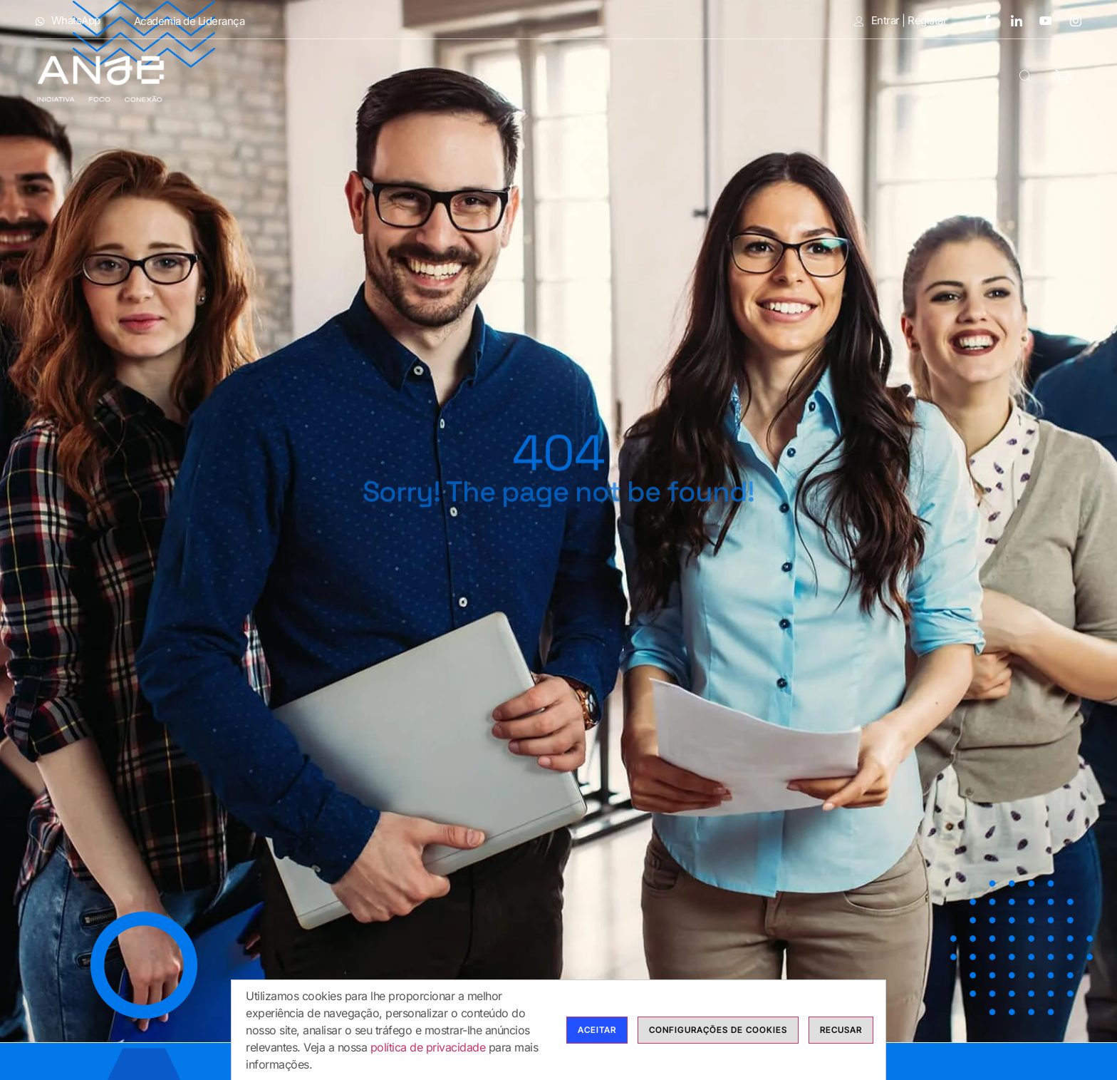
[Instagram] (1070, 20)
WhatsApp (68, 20)
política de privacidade (428, 1048)
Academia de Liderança (189, 21)
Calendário (857, 78)
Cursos (570, 78)
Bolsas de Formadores (712, 78)
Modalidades (459, 78)
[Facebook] (981, 20)
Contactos (955, 78)
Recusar (841, 1030)
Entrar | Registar (900, 20)
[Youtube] (1040, 20)
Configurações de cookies (718, 1030)
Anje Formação (324, 78)
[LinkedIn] (1011, 20)
